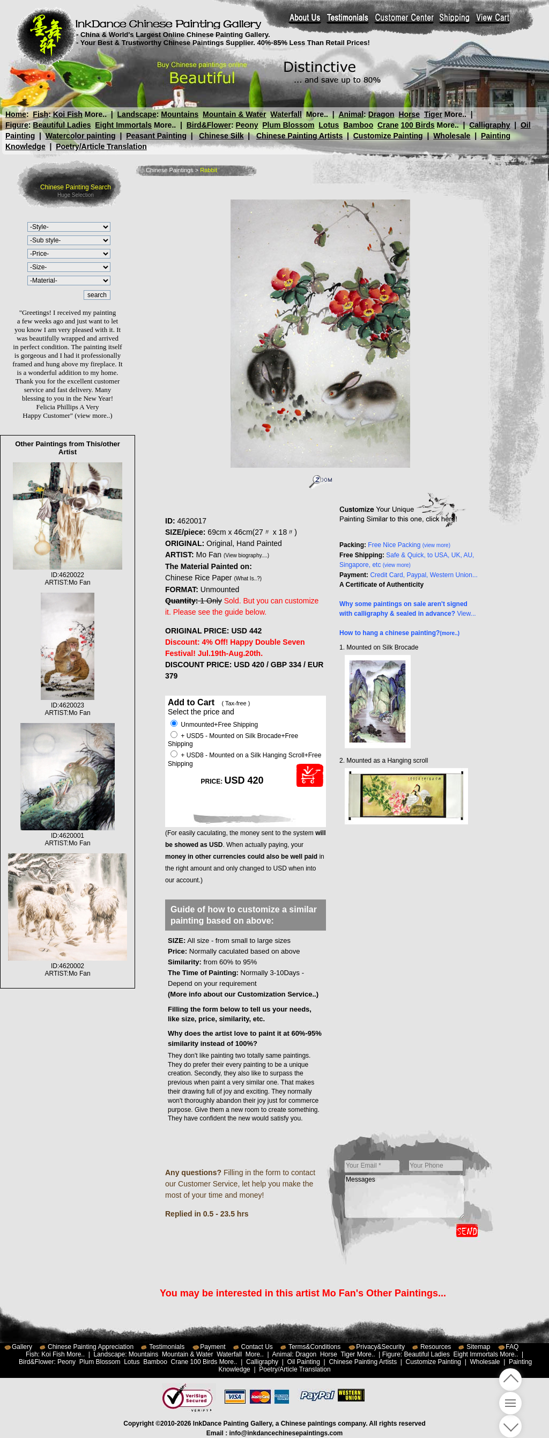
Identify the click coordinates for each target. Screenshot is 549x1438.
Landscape (137, 114)
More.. (96, 114)
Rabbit (208, 170)
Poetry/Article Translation (101, 146)
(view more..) (93, 415)
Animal (350, 114)
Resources (435, 1347)
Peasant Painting (156, 135)
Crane (388, 125)
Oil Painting (303, 1362)
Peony (246, 125)
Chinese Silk (221, 135)
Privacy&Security (380, 1347)
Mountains (179, 114)
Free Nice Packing (409, 545)
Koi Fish (68, 114)
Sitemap (478, 1347)
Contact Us (257, 1347)
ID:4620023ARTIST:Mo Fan (67, 705)
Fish (40, 114)
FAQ (512, 1347)
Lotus (328, 125)
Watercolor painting (81, 135)
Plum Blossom (288, 125)
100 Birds (418, 125)
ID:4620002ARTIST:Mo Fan (67, 966)
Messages (404, 1196)
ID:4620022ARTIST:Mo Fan (68, 575)
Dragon (381, 114)
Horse (409, 114)
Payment (212, 1347)
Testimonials (166, 1347)
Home (15, 114)
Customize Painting (388, 135)
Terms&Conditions (314, 1347)
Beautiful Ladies (62, 125)
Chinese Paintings (170, 170)
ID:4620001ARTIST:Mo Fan (67, 835)
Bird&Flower (209, 125)
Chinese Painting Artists (299, 135)
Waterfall (286, 114)
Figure (16, 125)
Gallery (22, 1347)
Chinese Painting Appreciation (90, 1347)
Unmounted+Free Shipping (214, 724)
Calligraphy (489, 125)
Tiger (433, 114)
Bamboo (358, 125)
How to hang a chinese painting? (399, 633)
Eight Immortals (123, 125)
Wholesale (451, 135)
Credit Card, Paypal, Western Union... (424, 575)
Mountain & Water (234, 114)
